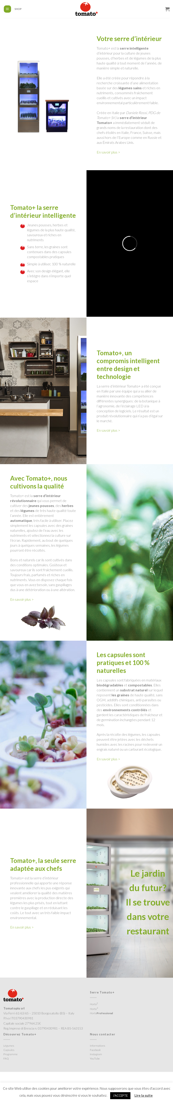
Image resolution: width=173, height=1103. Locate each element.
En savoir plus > (108, 152)
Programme (10, 1054)
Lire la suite (143, 1095)
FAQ (6, 1058)
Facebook (95, 1050)
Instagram (96, 1054)
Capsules (8, 1050)
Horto (94, 1004)
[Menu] (7, 9)
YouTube (95, 1058)
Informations (97, 1045)
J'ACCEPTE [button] (120, 1095)
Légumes (8, 1045)
